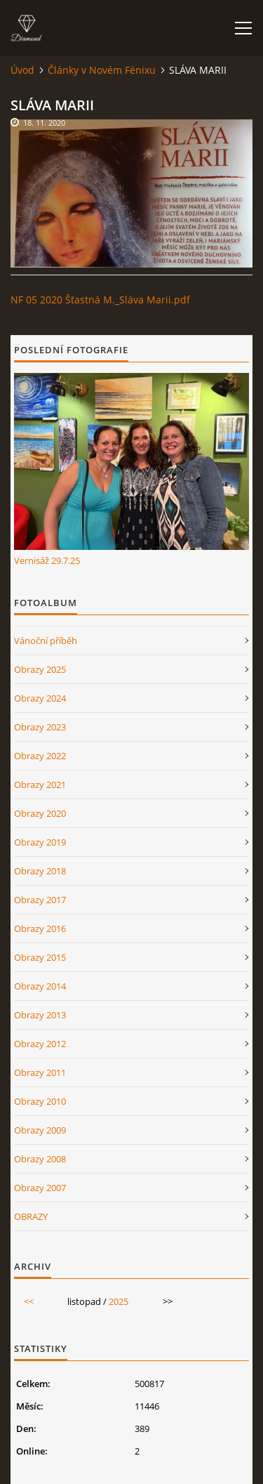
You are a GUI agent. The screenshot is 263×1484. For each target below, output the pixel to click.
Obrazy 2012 (40, 1043)
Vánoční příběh (45, 640)
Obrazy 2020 (40, 813)
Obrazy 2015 (40, 957)
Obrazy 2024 (40, 698)
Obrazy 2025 (40, 669)
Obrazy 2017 (40, 899)
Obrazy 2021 (40, 784)
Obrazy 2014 (40, 986)
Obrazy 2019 (40, 842)
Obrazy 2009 (40, 1130)
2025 (118, 1301)
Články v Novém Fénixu (102, 70)
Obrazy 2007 (40, 1187)
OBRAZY (31, 1216)
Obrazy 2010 (40, 1101)
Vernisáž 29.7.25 (47, 560)
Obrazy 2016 (40, 928)
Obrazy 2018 (40, 871)
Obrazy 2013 (40, 1015)
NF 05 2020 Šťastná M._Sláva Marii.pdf (100, 299)
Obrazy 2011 (40, 1072)
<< (29, 1301)
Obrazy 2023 (40, 727)
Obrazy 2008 (40, 1159)
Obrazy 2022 (40, 755)
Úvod (22, 70)
